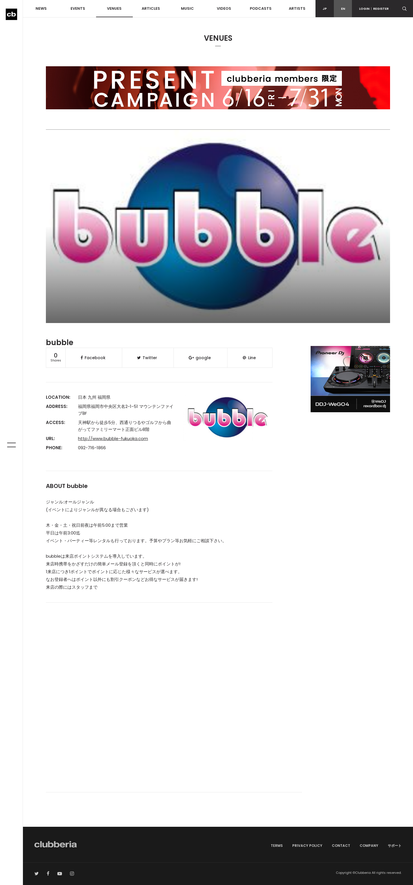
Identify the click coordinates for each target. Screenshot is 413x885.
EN (343, 8)
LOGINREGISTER (374, 8)
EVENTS (78, 8)
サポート (395, 845)
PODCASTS (261, 8)
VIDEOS (224, 8)
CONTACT (341, 845)
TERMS (277, 845)
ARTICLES (151, 8)
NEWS (41, 8)
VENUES (114, 8)
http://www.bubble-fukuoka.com (113, 438)
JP (325, 8)
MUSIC (187, 8)
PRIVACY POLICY (307, 845)
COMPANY (369, 845)
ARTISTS (297, 8)
